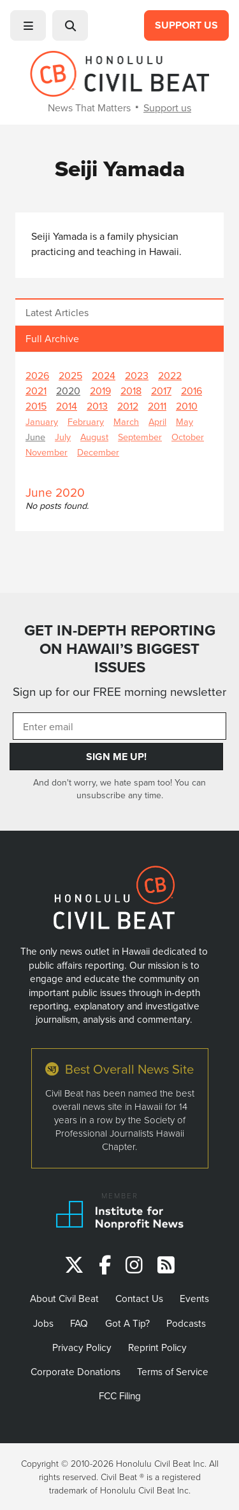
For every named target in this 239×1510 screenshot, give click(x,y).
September (140, 436)
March (126, 421)
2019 (100, 391)
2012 (127, 406)
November (46, 452)
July (63, 436)
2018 (130, 391)
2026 (37, 375)
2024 (103, 375)
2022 (170, 375)
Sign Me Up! (116, 756)
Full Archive (52, 338)
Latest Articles (57, 312)
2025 (70, 375)
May (184, 421)
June (35, 436)
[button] (28, 25)
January (41, 421)
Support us (167, 107)
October (187, 436)
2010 (187, 406)
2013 (97, 406)
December (98, 452)
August (94, 436)
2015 (36, 406)
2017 (161, 391)
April (157, 421)
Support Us (186, 25)
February (86, 421)
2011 (157, 406)
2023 (136, 375)
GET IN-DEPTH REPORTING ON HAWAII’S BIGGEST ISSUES (119, 649)
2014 (66, 406)
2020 (68, 391)
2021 (36, 391)
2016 (191, 391)
